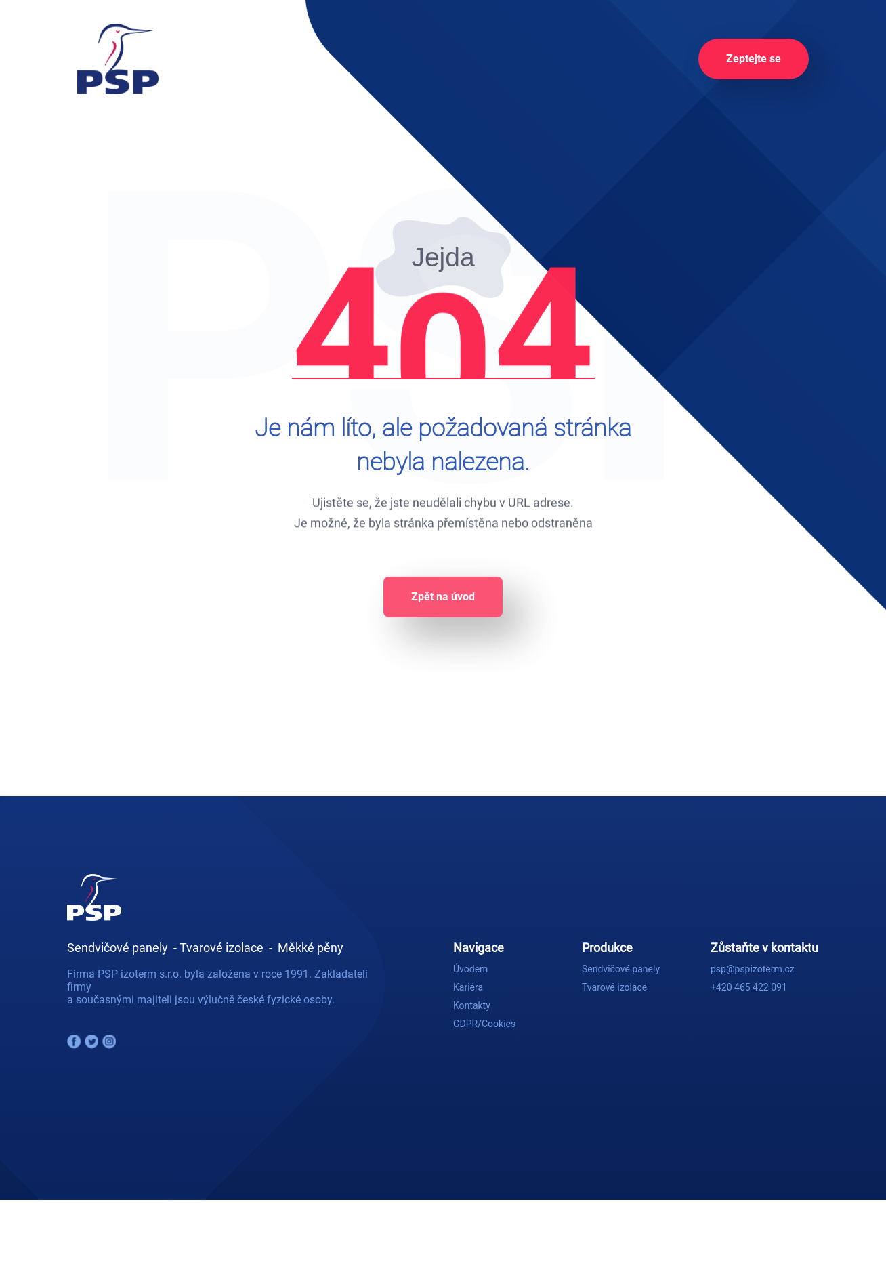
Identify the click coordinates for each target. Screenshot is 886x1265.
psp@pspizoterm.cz (753, 968)
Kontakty (471, 1005)
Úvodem (470, 968)
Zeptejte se (753, 58)
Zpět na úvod (443, 604)
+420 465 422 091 (749, 987)
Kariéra (468, 987)
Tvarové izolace (614, 987)
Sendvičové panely (621, 968)
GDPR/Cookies (484, 1023)
